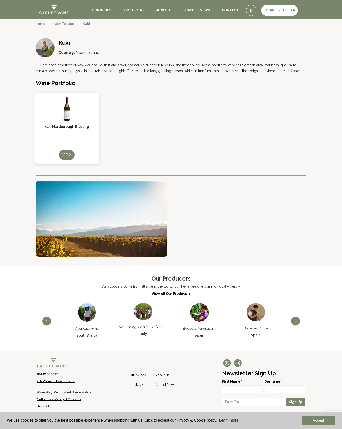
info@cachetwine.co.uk (56, 381)
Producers (133, 10)
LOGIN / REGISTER (279, 10)
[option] (87, 320)
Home (40, 24)
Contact (230, 10)
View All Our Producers (171, 294)
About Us (165, 10)
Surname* (273, 381)
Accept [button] (318, 420)
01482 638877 (47, 374)
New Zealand (64, 24)
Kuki (86, 24)
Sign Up (295, 402)
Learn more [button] (228, 420)
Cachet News (197, 10)
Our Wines (101, 10)
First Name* (232, 381)
